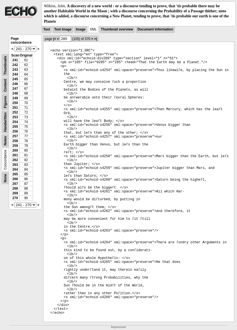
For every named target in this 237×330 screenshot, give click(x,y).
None (5, 178)
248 (15, 93)
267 (15, 184)
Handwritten (5, 122)
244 (15, 74)
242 (15, 65)
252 (15, 112)
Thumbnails (5, 65)
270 (15, 198)
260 (15, 150)
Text (46, 29)
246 (15, 84)
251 (15, 108)
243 (15, 70)
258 (15, 141)
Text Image (62, 29)
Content (5, 85)
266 (15, 179)
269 (15, 193)
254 (15, 122)
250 (15, 103)
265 (15, 174)
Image (80, 29)
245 (15, 79)
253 (15, 117)
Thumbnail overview (117, 29)
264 (15, 169)
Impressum (118, 327)
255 (15, 127)
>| (95, 39)
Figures (5, 102)
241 (15, 60)
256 (15, 131)
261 (15, 155)
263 (15, 165)
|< (54, 39)
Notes (5, 140)
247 (15, 89)
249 (15, 98)
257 (15, 136)
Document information (155, 29)
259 (15, 146)
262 (15, 160)
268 (15, 188)
